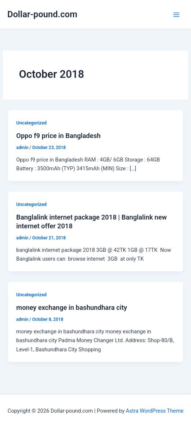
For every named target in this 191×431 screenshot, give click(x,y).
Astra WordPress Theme (154, 411)
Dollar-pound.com (42, 14)
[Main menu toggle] (176, 14)
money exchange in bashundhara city (71, 307)
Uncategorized (31, 123)
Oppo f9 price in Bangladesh (58, 136)
